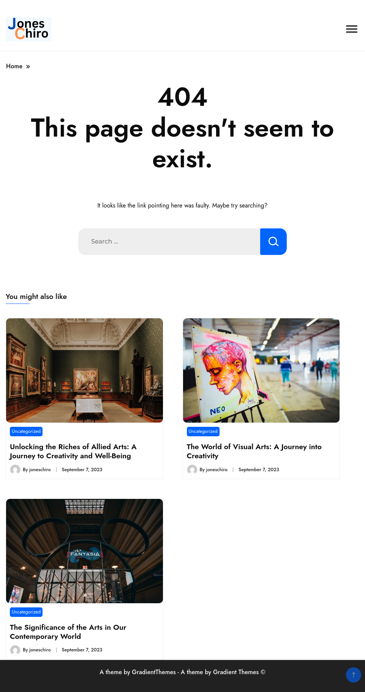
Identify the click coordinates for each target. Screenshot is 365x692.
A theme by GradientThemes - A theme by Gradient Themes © (182, 672)
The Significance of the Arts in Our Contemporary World (68, 632)
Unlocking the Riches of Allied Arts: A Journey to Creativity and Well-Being (73, 451)
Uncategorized (26, 431)
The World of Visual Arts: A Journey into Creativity (254, 451)
